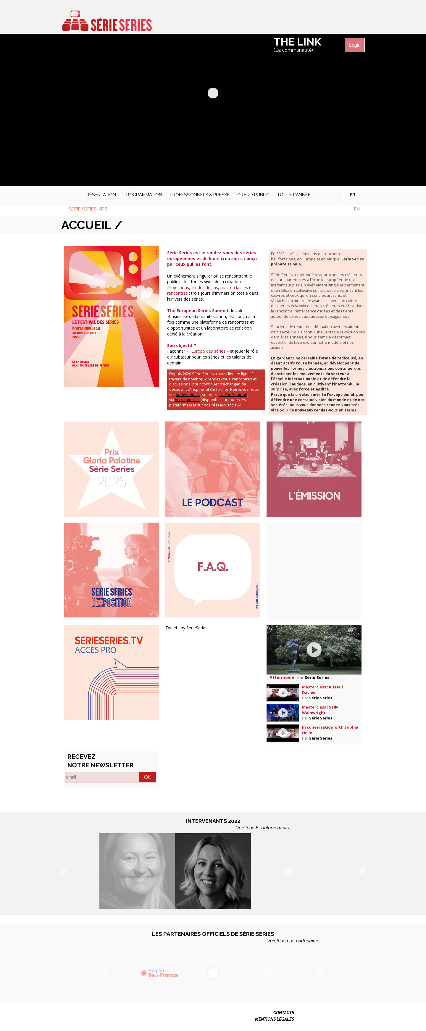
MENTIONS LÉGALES (274, 1019)
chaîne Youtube (233, 394)
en (357, 209)
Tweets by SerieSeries (186, 627)
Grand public (253, 194)
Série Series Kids (88, 209)
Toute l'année (294, 194)
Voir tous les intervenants (262, 827)
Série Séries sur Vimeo (336, 19)
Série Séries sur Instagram (347, 19)
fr (352, 194)
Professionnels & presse (200, 194)
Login (355, 45)
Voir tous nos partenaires (293, 940)
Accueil (68, 193)
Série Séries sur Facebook (314, 19)
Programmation (143, 194)
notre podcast (187, 399)
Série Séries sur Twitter (325, 19)
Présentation (100, 194)
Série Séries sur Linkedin (359, 19)
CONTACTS (283, 1012)
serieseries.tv (188, 394)
